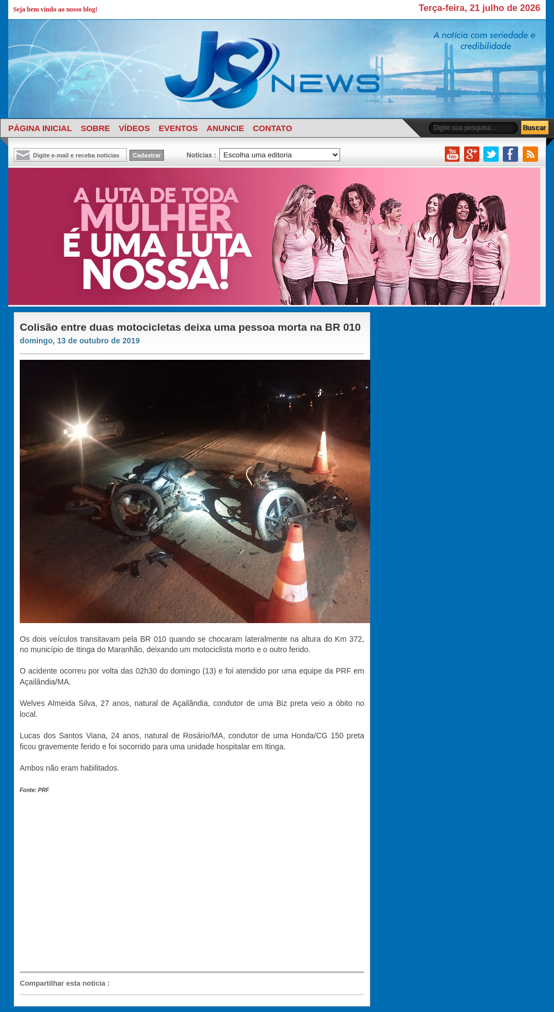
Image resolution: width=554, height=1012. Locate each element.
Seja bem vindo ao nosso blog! (55, 9)
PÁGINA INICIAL (40, 128)
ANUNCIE (225, 128)
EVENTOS (178, 128)
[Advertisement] (178, 882)
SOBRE (95, 128)
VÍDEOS (134, 128)
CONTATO (272, 128)
